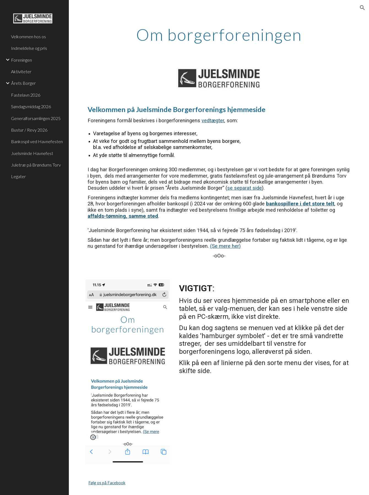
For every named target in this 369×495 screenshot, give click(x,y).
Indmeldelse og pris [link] (29, 48)
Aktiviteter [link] (21, 71)
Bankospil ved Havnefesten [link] (37, 141)
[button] (362, 7)
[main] (219, 34)
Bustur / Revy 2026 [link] (29, 129)
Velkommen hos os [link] (28, 36)
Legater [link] (18, 176)
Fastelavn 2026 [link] (25, 94)
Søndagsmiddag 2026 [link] (31, 106)
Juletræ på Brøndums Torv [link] (36, 164)
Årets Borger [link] (23, 83)
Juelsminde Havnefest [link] (32, 153)
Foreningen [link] (21, 59)
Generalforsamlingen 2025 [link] (36, 118)
